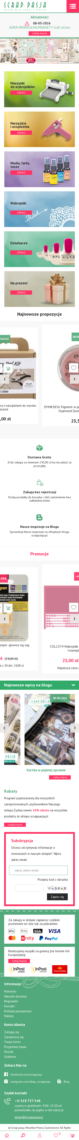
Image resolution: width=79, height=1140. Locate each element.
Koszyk (8, 1052)
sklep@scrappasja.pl (29, 1117)
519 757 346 (28, 1100)
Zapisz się (57, 897)
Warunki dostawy (15, 996)
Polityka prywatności (18, 1011)
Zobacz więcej (39, 459)
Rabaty (9, 1016)
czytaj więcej (39, 33)
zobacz (39, 89)
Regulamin (11, 1001)
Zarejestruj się (14, 1037)
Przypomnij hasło (15, 1047)
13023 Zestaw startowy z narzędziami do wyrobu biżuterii (39, 409)
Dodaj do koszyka (44, 367)
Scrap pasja (34, 6)
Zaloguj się (11, 1032)
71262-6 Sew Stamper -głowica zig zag (39, 646)
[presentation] (4, 379)
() (55, 1133)
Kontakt (9, 1006)
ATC (9, 770)
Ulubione (10, 1057)
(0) (72, 1135)
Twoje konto (12, 1042)
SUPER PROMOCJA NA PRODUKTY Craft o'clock (39, 27)
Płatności (10, 991)
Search (23, 1135)
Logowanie (39, 1135)
